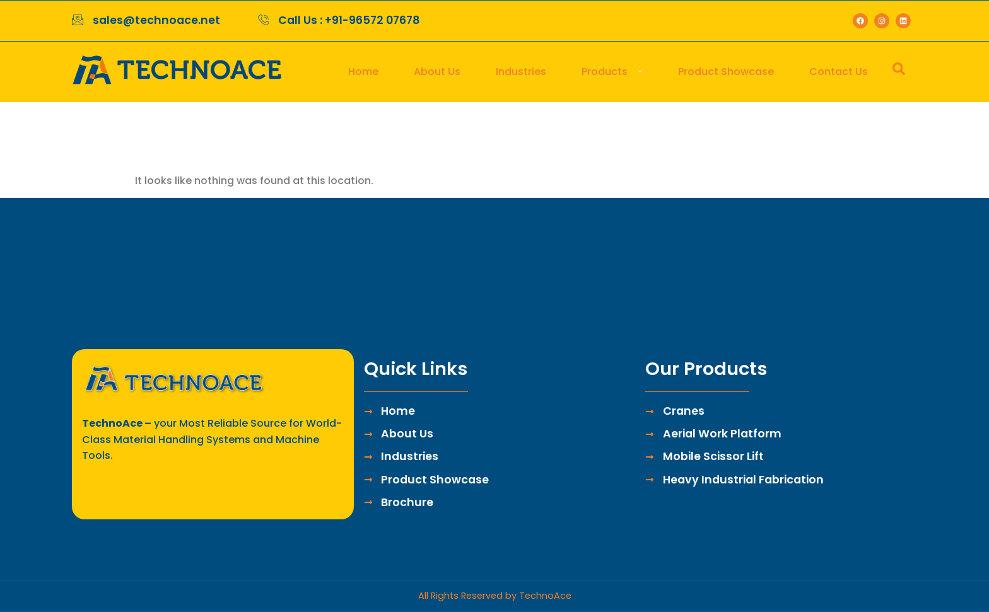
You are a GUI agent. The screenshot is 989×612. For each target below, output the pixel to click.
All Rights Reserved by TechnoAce (494, 595)
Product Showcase (726, 71)
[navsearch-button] (898, 71)
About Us (437, 71)
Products (612, 71)
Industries (521, 71)
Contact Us (838, 71)
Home (363, 71)
